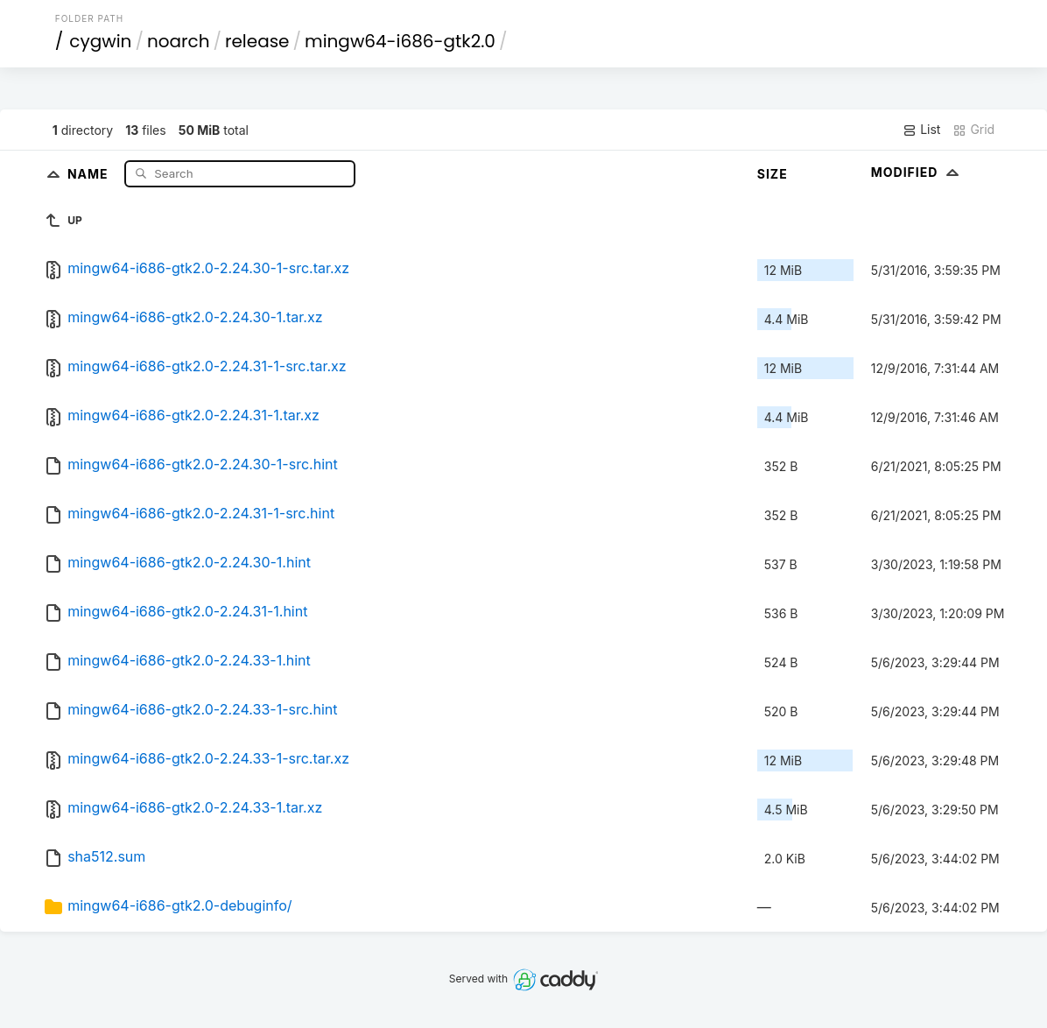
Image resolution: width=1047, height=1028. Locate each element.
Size (772, 173)
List (921, 129)
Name (89, 172)
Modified (917, 172)
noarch (178, 41)
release (257, 41)
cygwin (100, 41)
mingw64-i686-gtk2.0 (400, 41)
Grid (973, 129)
